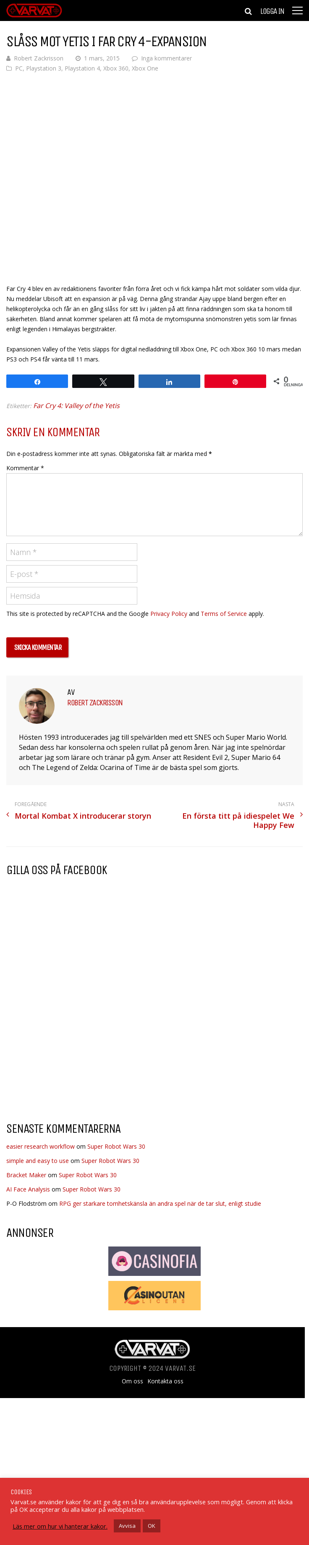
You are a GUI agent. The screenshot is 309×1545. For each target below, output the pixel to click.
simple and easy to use (37, 1161)
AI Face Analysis (28, 1189)
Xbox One (145, 68)
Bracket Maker (26, 1175)
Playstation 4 (82, 68)
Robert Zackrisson (38, 58)
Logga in (272, 11)
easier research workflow (40, 1146)
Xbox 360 (115, 68)
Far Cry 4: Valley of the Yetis (76, 405)
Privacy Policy (168, 614)
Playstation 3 (43, 68)
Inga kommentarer (166, 58)
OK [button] (151, 1525)
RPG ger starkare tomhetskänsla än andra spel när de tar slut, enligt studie (160, 1203)
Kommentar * (25, 468)
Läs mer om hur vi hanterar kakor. (60, 1526)
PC (19, 68)
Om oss (132, 1381)
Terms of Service (224, 614)
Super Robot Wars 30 (116, 1146)
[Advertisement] (76, 1048)
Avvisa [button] (127, 1525)
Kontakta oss (165, 1381)
